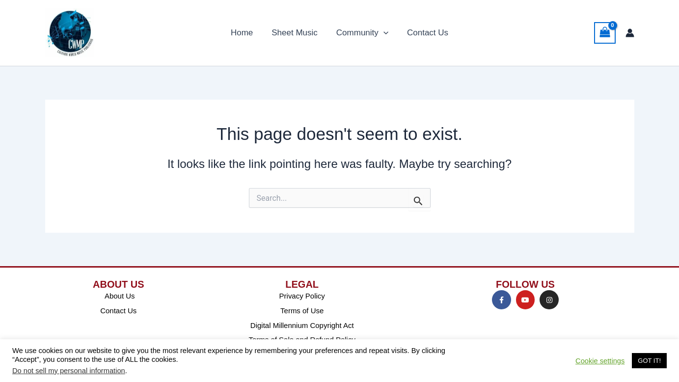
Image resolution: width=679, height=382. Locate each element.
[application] (382, 33)
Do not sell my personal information (68, 371)
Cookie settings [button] (600, 361)
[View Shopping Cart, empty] (605, 33)
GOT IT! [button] (649, 360)
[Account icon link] (629, 32)
